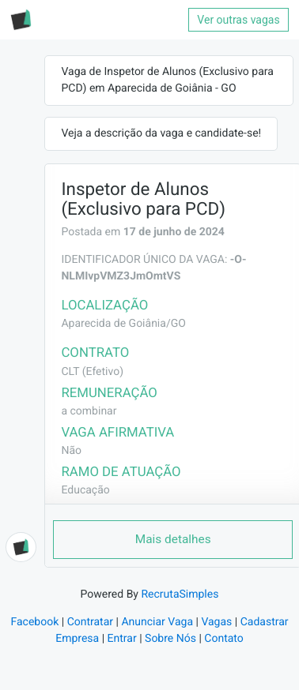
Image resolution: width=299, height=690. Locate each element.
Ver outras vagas (238, 19)
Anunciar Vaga (157, 622)
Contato (223, 638)
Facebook (34, 622)
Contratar (90, 622)
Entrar (122, 638)
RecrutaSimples (179, 594)
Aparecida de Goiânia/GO (123, 323)
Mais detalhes (173, 539)
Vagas (216, 622)
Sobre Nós (170, 638)
